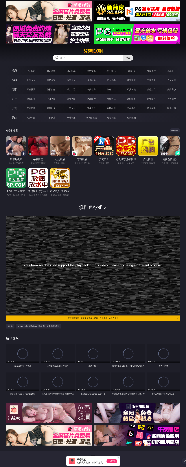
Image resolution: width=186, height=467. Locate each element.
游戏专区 (91, 70)
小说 (14, 108)
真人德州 (51, 70)
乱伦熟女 (151, 89)
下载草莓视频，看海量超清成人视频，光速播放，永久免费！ (123, 318)
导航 (14, 117)
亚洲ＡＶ (31, 80)
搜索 (128, 57)
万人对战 (71, 70)
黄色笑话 (151, 108)
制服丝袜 (111, 89)
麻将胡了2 (111, 70)
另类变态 (171, 89)
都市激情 (31, 108)
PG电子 (31, 70)
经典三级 (131, 89)
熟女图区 (151, 98)
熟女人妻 (111, 80)
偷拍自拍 (51, 89)
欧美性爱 (91, 89)
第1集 (10, 326)
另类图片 (171, 98)
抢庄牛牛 (171, 70)
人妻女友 (71, 108)
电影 (14, 89)
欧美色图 (71, 98)
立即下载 (112, 461)
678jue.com (93, 51)
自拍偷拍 (51, 80)
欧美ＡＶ (71, 80)
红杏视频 (111, 117)
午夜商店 (51, 117)
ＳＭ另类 (171, 80)
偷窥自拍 (31, 98)
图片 (14, 99)
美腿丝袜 (111, 98)
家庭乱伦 (51, 108)
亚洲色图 (51, 98)
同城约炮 (31, 117)
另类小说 (131, 108)
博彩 (14, 70)
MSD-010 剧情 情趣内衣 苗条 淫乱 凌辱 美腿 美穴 (38, 326)
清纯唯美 (131, 98)
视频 (14, 80)
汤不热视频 (91, 117)
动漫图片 (91, 98)
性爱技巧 (171, 108)
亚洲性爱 (31, 89)
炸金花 (131, 70)
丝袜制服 (131, 80)
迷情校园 (111, 108)
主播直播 (151, 80)
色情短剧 (131, 117)
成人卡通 (71, 89)
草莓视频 (71, 117)
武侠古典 (91, 108)
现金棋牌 (151, 70)
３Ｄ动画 (91, 80)
